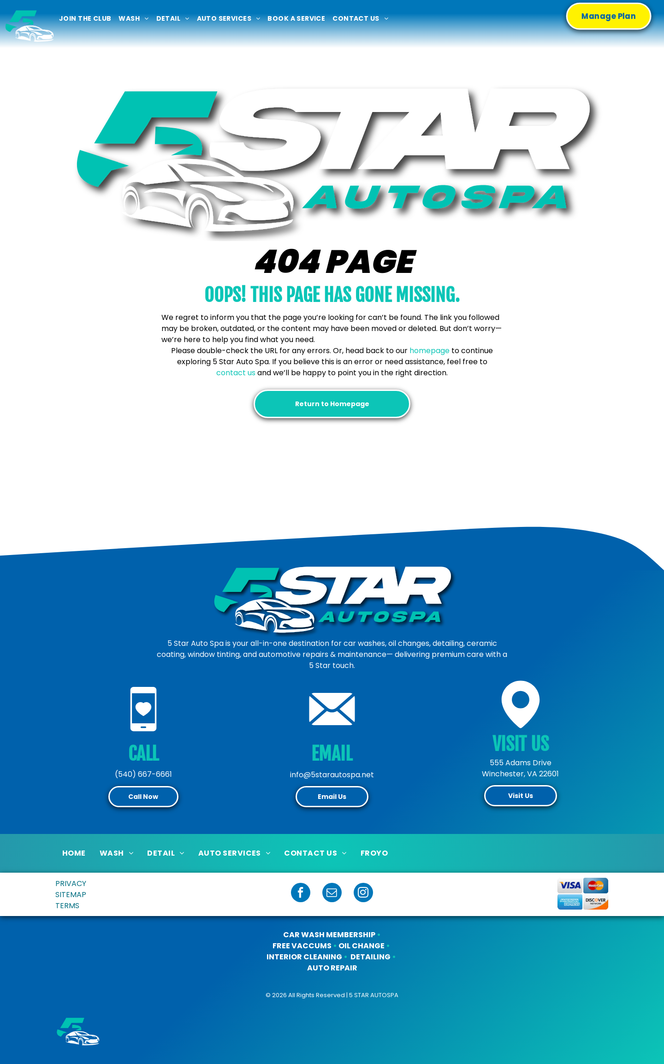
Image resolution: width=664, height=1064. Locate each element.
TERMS (67, 905)
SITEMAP (70, 894)
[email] (332, 893)
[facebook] (300, 893)
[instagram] (363, 893)
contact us (235, 372)
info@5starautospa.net (332, 774)
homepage (429, 350)
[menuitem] (85, 18)
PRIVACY (70, 883)
